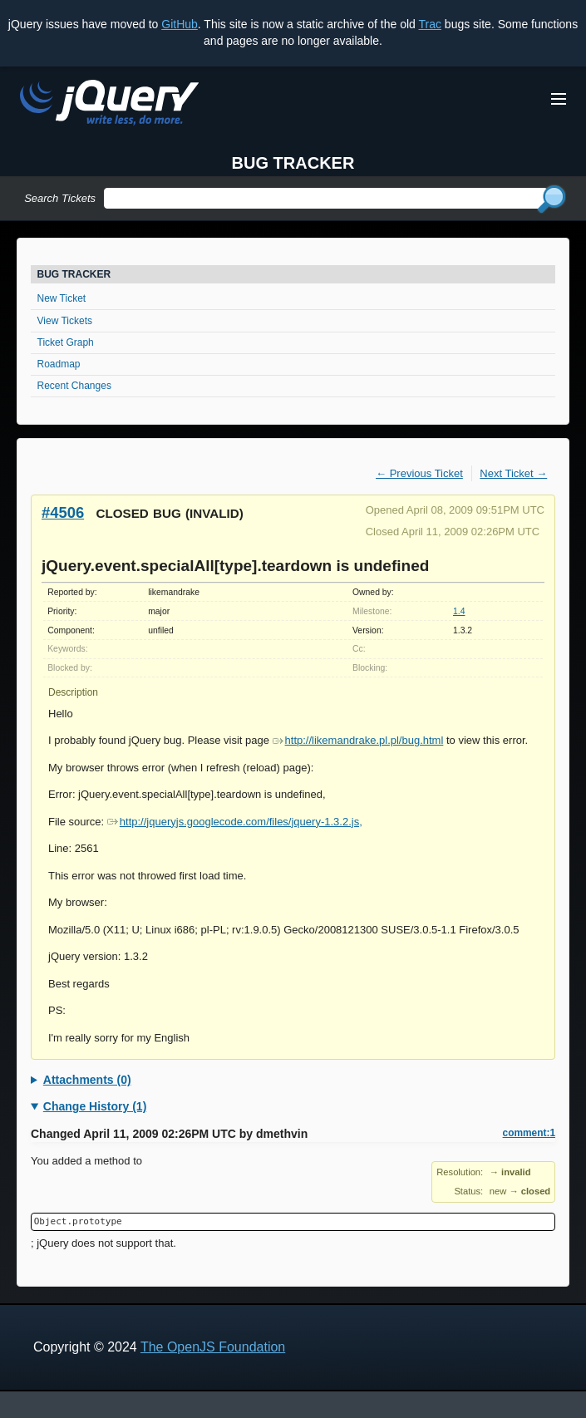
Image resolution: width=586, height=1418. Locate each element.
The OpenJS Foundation (212, 1347)
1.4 (459, 611)
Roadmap (59, 364)
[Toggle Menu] (558, 99)
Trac (429, 24)
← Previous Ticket (419, 473)
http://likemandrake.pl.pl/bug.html (358, 740)
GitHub (179, 24)
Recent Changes (74, 385)
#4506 (63, 512)
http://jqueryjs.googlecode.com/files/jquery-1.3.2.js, (234, 821)
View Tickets (64, 321)
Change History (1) (94, 1106)
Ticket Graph (65, 342)
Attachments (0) (87, 1079)
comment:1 (529, 1133)
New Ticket (61, 298)
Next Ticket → (513, 473)
